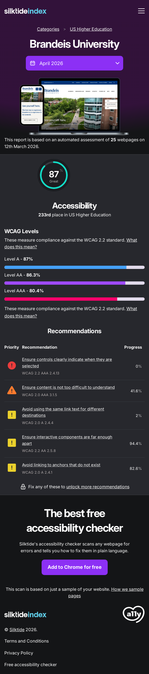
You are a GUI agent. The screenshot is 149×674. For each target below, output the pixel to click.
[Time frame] (74, 63)
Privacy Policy (18, 653)
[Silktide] (25, 11)
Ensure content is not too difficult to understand (68, 387)
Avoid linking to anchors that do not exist (61, 464)
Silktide (17, 629)
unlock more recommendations (97, 486)
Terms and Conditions (26, 641)
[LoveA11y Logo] (134, 615)
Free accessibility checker (30, 664)
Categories (48, 29)
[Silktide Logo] (25, 614)
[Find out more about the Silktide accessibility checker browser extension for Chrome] (74, 540)
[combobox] (74, 63)
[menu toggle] (141, 11)
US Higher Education (91, 29)
